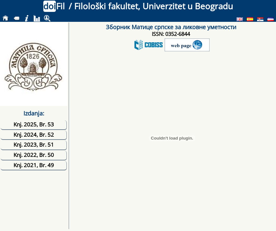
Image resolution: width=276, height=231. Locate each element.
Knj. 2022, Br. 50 (33, 154)
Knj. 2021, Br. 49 (33, 165)
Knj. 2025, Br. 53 (33, 124)
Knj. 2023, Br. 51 (33, 144)
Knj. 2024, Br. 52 (33, 134)
